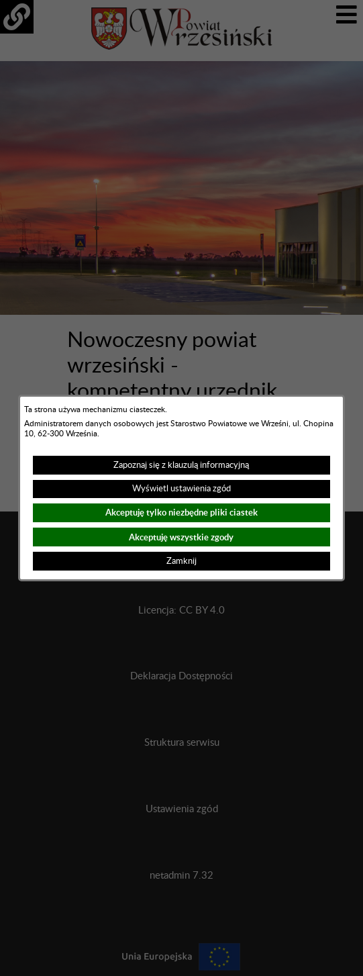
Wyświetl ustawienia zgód (181, 488)
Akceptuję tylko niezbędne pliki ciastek (181, 512)
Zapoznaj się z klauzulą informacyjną (181, 465)
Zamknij (181, 561)
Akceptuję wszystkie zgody (181, 537)
